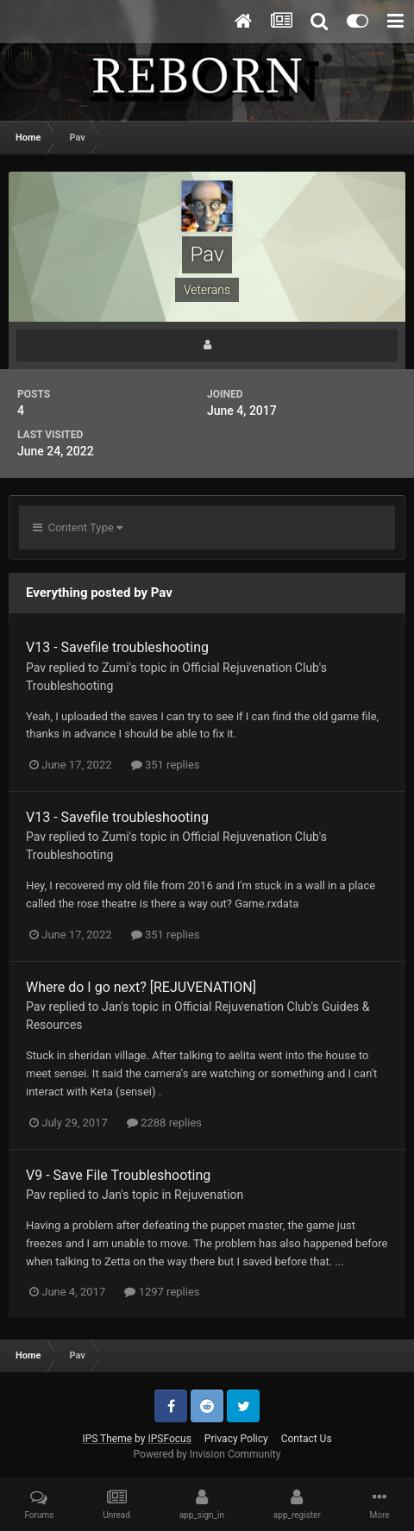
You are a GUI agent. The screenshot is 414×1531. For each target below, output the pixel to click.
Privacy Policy (236, 1439)
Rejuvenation (208, 1195)
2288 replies (164, 1122)
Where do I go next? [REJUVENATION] (141, 987)
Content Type (77, 527)
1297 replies (161, 1291)
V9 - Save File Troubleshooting (118, 1175)
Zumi (115, 668)
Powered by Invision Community (207, 1454)
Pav (36, 668)
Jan (111, 1006)
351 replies (165, 764)
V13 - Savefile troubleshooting (117, 647)
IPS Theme (107, 1439)
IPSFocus (169, 1439)
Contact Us (306, 1439)
